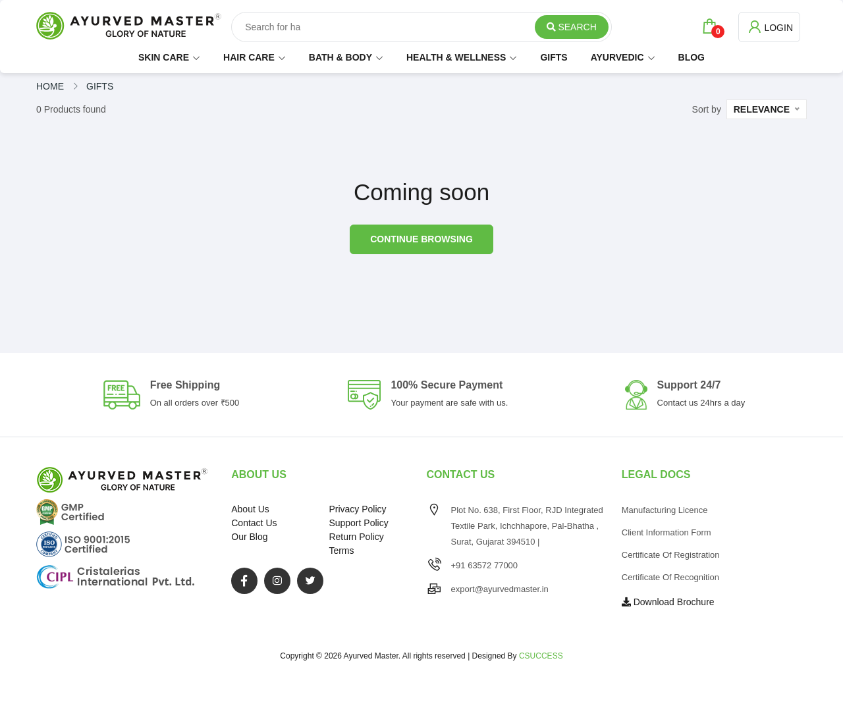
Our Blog (249, 536)
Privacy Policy (357, 509)
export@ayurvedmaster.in (500, 589)
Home (50, 86)
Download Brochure (668, 602)
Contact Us (254, 523)
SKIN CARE (163, 57)
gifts (99, 86)
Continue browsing (421, 239)
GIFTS (553, 57)
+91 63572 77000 (484, 565)
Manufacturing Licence (665, 510)
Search (572, 27)
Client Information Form (666, 532)
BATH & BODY (340, 57)
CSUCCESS (541, 656)
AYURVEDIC (617, 57)
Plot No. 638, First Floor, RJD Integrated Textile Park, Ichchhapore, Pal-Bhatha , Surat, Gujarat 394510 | (527, 526)
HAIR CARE (249, 57)
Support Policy (358, 523)
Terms (341, 550)
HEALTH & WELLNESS (456, 57)
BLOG (691, 57)
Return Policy (356, 536)
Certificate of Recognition (670, 577)
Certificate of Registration (671, 555)
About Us (250, 509)
